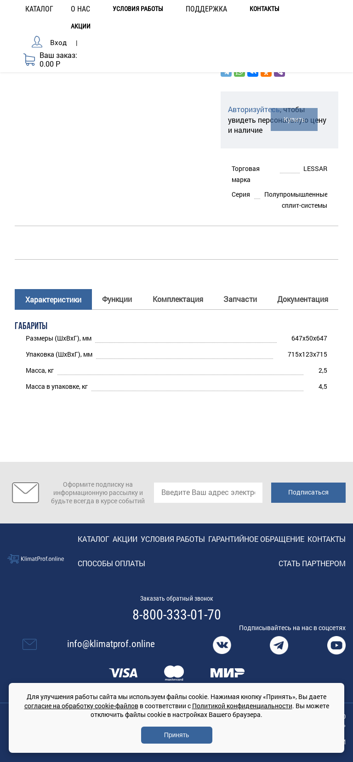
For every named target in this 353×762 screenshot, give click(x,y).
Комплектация (178, 299)
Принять (176, 735)
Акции (81, 26)
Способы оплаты (111, 563)
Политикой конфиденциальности (242, 705)
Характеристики (53, 299)
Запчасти (240, 299)
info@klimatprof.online (111, 643)
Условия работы (138, 9)
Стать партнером (312, 563)
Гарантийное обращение (256, 539)
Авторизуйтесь (254, 109)
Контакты (264, 9)
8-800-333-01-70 (176, 615)
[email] (208, 493)
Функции (117, 299)
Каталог (93, 539)
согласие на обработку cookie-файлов (81, 705)
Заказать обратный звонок (176, 598)
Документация (302, 299)
